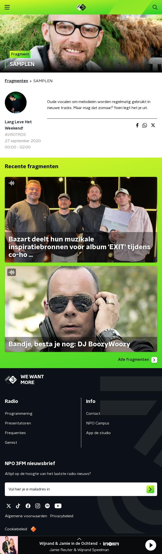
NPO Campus (97, 423)
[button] (150, 545)
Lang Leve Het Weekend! (18, 125)
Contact (93, 414)
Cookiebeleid (16, 529)
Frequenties (15, 433)
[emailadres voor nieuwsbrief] (81, 489)
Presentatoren (18, 423)
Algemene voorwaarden (26, 516)
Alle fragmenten (137, 360)
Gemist (11, 443)
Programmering (18, 414)
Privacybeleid (61, 516)
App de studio (98, 433)
